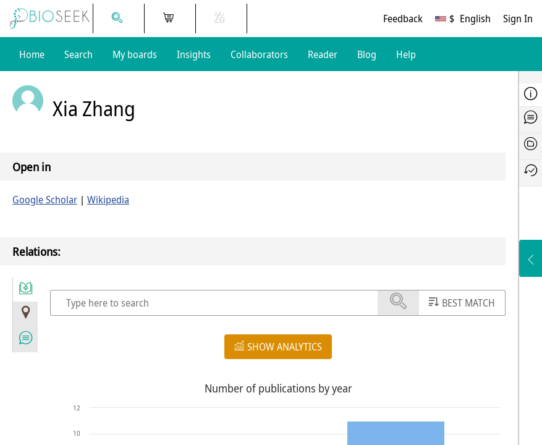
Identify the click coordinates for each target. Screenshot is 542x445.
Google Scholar (44, 199)
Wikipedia (108, 199)
